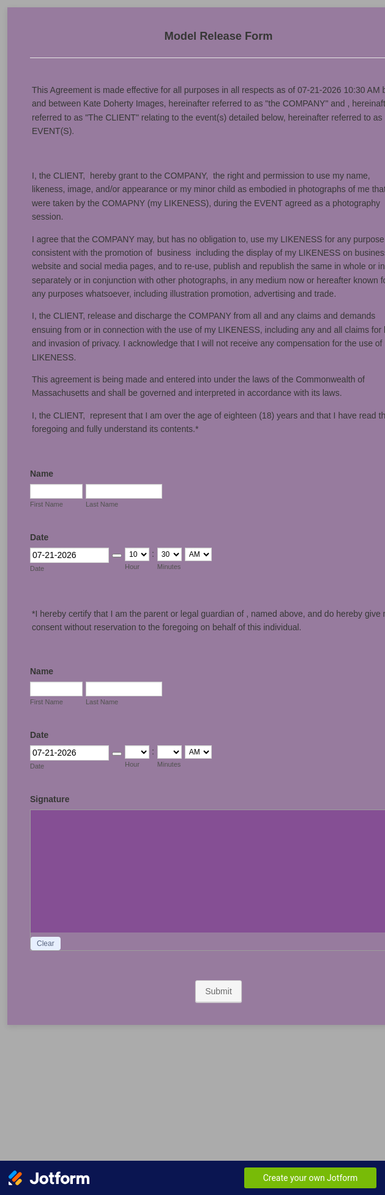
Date (37, 568)
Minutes (169, 566)
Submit (218, 991)
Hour (132, 566)
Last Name (102, 504)
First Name (46, 504)
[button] (117, 555)
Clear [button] (45, 943)
